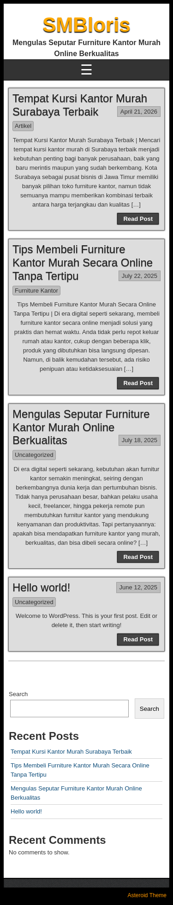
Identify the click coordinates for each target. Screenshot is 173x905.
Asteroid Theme (147, 895)
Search (18, 694)
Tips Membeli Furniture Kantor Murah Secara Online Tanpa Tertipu (82, 262)
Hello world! (41, 587)
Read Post (138, 218)
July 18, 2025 (139, 440)
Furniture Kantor (36, 290)
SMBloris (86, 24)
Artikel (23, 125)
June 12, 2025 (138, 587)
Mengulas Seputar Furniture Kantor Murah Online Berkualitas (81, 427)
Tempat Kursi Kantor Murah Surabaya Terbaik (79, 105)
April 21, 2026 (138, 111)
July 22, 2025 (139, 275)
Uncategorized (34, 454)
